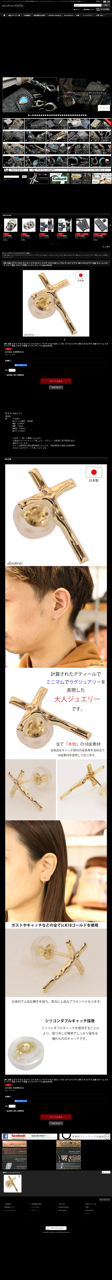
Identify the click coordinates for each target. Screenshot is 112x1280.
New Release (62, 1210)
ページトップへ (106, 1199)
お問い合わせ (56, 387)
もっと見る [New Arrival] (106, 247)
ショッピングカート (10, 1210)
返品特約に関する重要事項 (15, 375)
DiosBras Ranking (64, 1207)
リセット (107, 1172)
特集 (87, 1207)
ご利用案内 (8, 1204)
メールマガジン (36, 1207)
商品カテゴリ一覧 (91, 1204)
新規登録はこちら (89, 9)
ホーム (88, 1213)
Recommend (89, 1210)
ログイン (77, 9)
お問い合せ (62, 1204)
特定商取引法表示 (37, 1204)
